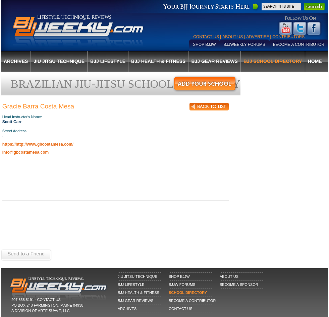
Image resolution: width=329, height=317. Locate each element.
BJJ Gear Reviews (214, 61)
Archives (16, 61)
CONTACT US (49, 300)
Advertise (257, 36)
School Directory (188, 293)
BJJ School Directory (272, 61)
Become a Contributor (298, 44)
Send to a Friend (26, 253)
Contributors (288, 36)
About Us (232, 36)
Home (315, 61)
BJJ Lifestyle (107, 61)
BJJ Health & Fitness (158, 61)
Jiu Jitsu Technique (59, 61)
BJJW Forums (182, 285)
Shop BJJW (204, 44)
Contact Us (206, 36)
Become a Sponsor (239, 285)
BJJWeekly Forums (244, 44)
